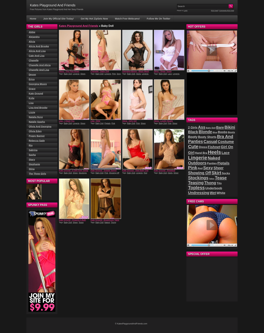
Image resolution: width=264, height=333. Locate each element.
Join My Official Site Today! (58, 18)
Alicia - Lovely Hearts (163, 121)
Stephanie (34, 164)
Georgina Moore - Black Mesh (135, 71)
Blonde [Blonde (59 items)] (205, 132)
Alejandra (34, 37)
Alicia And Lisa (37, 51)
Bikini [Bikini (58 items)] (229, 127)
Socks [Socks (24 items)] (226, 173)
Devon (32, 74)
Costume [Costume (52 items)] (226, 142)
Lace (170, 74)
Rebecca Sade (37, 140)
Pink (114, 74)
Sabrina (33, 150)
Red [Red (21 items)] (200, 168)
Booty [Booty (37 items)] (192, 137)
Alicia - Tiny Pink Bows (69, 71)
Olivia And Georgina (40, 126)
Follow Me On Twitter (158, 18)
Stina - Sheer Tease (163, 71)
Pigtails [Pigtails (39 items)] (223, 163)
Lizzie (32, 112)
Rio (31, 145)
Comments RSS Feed (226, 10)
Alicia (32, 41)
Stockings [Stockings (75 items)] (198, 177)
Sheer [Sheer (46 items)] (218, 168)
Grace (32, 88)
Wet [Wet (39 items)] (213, 193)
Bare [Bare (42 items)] (220, 127)
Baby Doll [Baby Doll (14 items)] (211, 128)
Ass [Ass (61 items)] (201, 127)
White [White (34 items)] (221, 193)
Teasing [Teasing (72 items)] (196, 182)
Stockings (83, 173)
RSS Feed (214, 10)
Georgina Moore (38, 84)
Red (145, 173)
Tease (81, 222)
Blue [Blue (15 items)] (215, 132)
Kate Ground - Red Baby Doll (135, 170)
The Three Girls (37, 173)
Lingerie (76, 74)
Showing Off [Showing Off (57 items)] (199, 173)
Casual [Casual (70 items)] (210, 141)
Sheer (82, 74)
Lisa (31, 103)
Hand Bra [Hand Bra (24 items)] (201, 153)
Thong (113, 222)
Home (33, 18)
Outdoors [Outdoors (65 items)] (197, 163)
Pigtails (107, 123)
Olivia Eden (35, 131)
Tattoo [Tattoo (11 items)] (211, 179)
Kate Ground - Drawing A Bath (72, 220)
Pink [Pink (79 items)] (192, 167)
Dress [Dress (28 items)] (203, 147)
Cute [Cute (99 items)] (193, 146)
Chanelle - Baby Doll (100, 71)
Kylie (31, 98)
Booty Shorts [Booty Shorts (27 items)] (207, 137)
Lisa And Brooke (38, 107)
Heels (138, 74)
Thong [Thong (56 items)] (210, 183)
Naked (107, 222)
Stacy (32, 159)
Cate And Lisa (36, 55)
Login (186, 10)
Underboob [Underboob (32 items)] (213, 188)
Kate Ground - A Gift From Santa (73, 170)
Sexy (119, 74)
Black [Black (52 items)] (193, 132)
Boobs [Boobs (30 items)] (222, 132)
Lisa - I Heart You (66, 121)
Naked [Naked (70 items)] (214, 158)
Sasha (32, 155)
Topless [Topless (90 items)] (196, 187)
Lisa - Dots (95, 121)
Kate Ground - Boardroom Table (105, 220)
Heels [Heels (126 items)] (214, 152)
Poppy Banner (37, 136)
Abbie (32, 32)
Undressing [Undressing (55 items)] (198, 192)
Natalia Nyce (36, 117)
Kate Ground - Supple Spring (104, 170)
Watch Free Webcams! (127, 18)
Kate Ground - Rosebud (164, 170)
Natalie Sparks (37, 121)
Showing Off (114, 173)
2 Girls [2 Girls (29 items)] (192, 127)
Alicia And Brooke (39, 46)
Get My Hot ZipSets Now (94, 18)
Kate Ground (36, 93)
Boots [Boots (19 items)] (231, 132)
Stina (32, 169)
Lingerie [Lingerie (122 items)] (197, 157)
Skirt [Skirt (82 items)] (216, 172)
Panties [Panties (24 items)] (212, 163)
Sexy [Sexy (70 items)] (208, 167)
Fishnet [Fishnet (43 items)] (214, 147)
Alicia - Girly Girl (129, 121)
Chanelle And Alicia (40, 65)
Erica (32, 79)
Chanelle (34, 60)
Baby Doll (68, 74)
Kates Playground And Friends (78, 25)
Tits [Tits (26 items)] (219, 183)
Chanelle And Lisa (39, 70)
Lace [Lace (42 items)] (225, 153)
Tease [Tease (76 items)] (221, 177)
